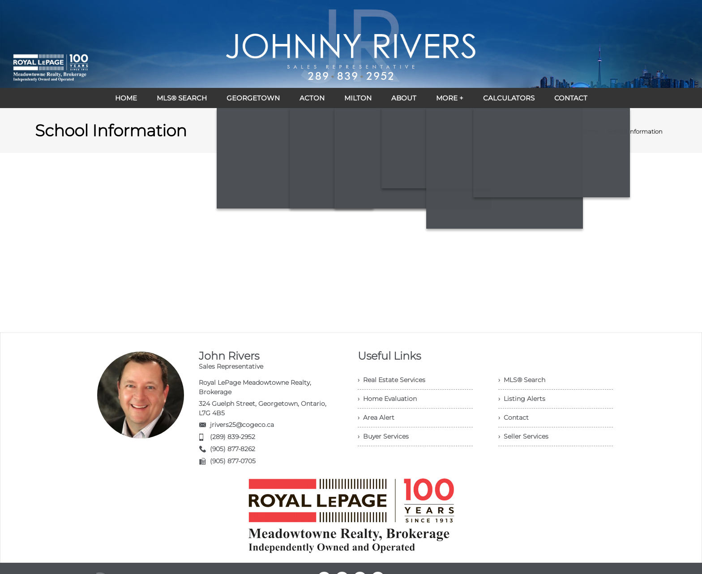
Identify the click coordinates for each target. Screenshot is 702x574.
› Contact (513, 417)
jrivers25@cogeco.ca (242, 425)
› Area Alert (376, 417)
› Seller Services (523, 436)
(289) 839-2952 (232, 437)
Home (589, 131)
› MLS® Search (521, 380)
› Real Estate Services (391, 380)
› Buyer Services (383, 436)
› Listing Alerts (521, 399)
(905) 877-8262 (232, 449)
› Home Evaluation (387, 399)
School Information (635, 131)
